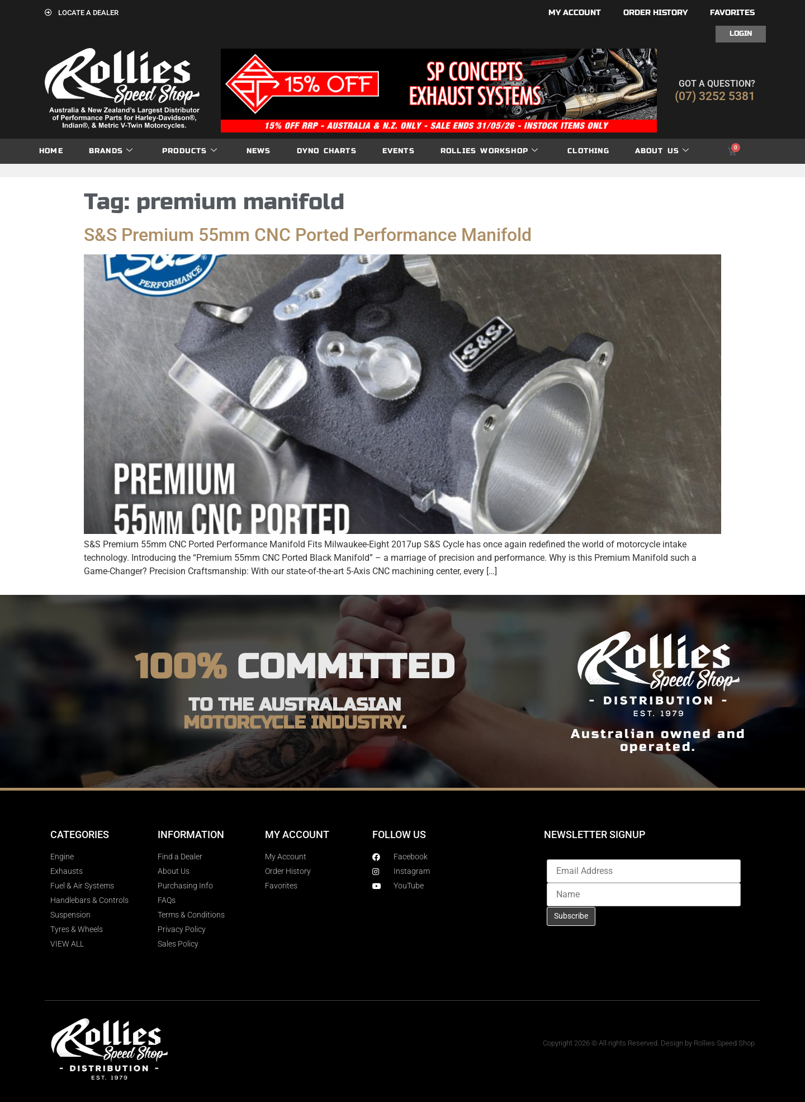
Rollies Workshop (489, 151)
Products (189, 151)
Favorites (732, 12)
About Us (662, 151)
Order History (655, 12)
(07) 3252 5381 (715, 96)
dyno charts (327, 150)
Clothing (588, 150)
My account (574, 12)
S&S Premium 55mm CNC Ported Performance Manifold (308, 234)
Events (398, 150)
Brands (111, 151)
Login (741, 33)
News (259, 150)
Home (51, 150)
